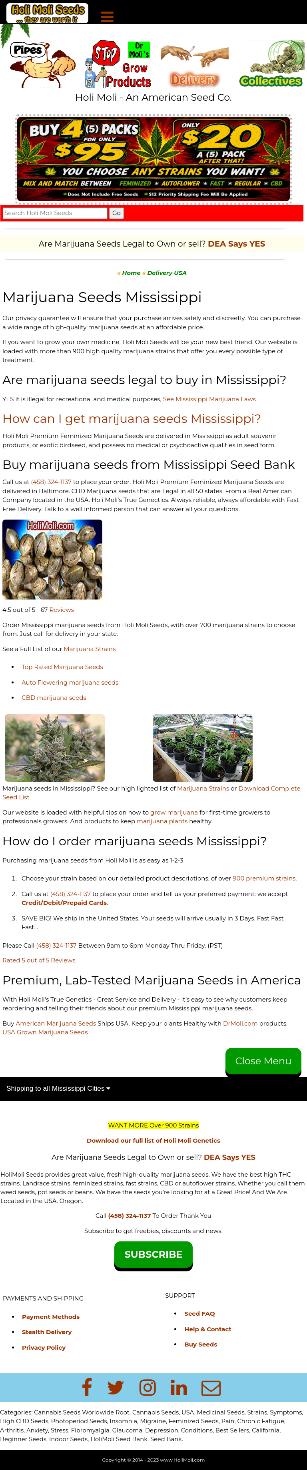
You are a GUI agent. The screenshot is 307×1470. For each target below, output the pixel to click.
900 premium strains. (265, 878)
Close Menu (263, 1061)
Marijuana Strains (90, 649)
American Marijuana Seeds (55, 1023)
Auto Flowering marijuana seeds (70, 682)
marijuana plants (163, 821)
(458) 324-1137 (51, 482)
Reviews (62, 609)
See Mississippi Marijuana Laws (209, 399)
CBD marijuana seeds (54, 697)
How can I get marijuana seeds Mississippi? (131, 418)
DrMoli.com (240, 1023)
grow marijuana (174, 812)
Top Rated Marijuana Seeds (62, 667)
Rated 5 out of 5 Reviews (39, 960)
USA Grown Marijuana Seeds (45, 1032)
